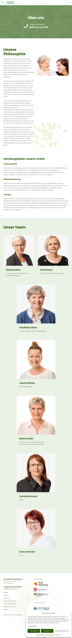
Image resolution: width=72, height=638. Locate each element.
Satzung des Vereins (9, 606)
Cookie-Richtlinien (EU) (10, 604)
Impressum (58, 635)
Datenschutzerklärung (50, 635)
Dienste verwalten (32, 626)
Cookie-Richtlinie (40, 635)
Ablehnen (47, 631)
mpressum (7, 598)
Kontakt (5, 595)
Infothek (5, 592)
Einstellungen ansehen (61, 631)
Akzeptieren (33, 631)
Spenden (6, 609)
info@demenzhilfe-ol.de (10, 589)
